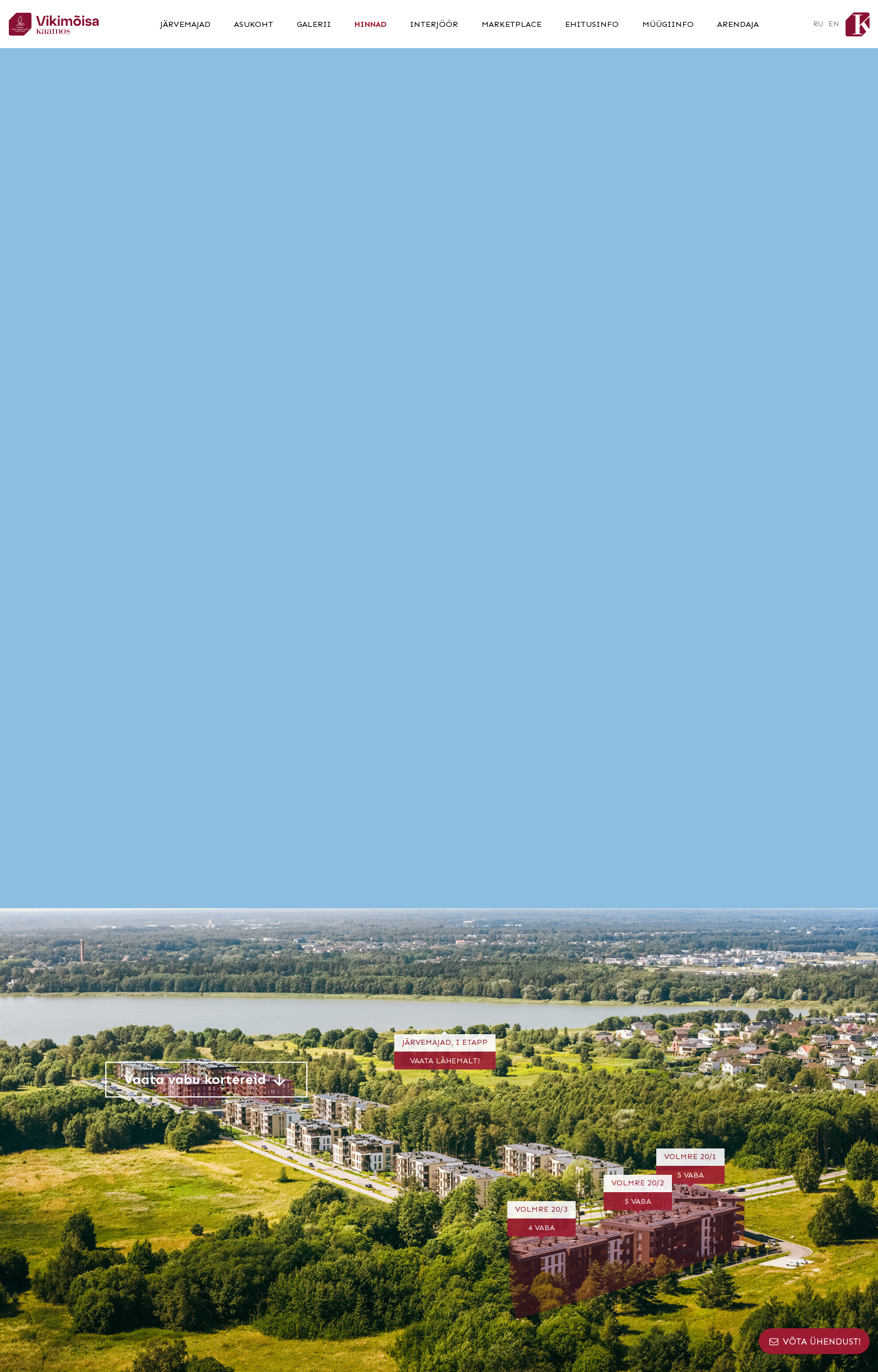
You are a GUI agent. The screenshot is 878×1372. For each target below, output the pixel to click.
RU (818, 24)
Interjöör (434, 24)
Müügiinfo (668, 24)
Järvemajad (185, 24)
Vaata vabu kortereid (206, 1079)
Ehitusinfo (592, 24)
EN (833, 24)
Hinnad (370, 24)
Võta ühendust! (814, 1341)
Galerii (314, 24)
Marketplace (511, 24)
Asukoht (253, 24)
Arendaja (738, 24)
